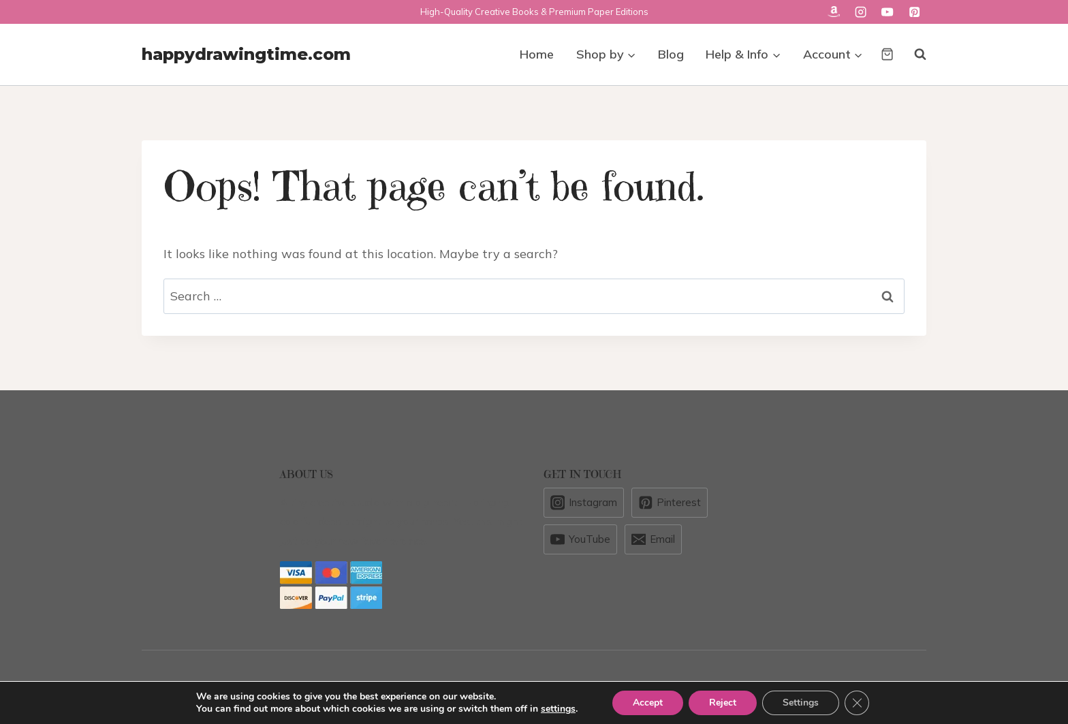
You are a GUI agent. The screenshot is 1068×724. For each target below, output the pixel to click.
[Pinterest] (914, 12)
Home (537, 54)
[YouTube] (888, 12)
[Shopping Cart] (887, 54)
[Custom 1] (833, 12)
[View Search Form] (913, 54)
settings (558, 709)
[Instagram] (861, 12)
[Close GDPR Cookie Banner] (857, 703)
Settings (801, 702)
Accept (648, 702)
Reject (722, 702)
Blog (671, 54)
